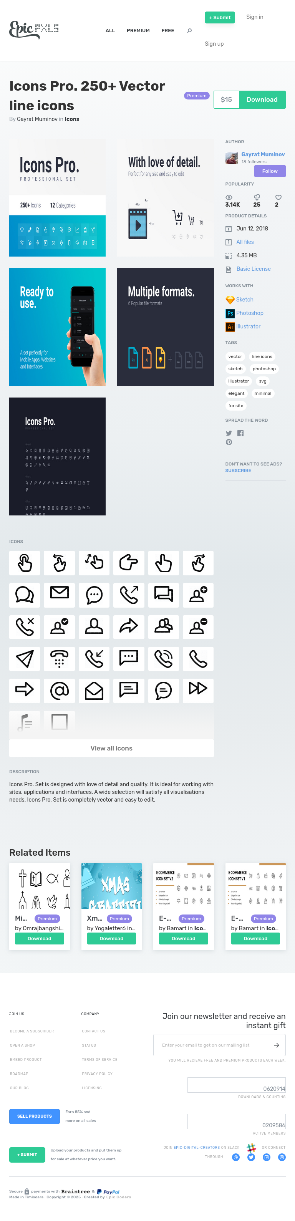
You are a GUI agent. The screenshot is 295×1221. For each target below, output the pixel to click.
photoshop (264, 368)
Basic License (254, 269)
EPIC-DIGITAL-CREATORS (197, 1148)
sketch (236, 368)
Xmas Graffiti (95, 919)
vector (235, 356)
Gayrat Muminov (37, 119)
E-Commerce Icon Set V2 (167, 919)
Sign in (255, 17)
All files (245, 242)
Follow (270, 171)
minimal (263, 393)
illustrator (239, 381)
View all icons (112, 748)
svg (263, 381)
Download (39, 938)
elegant (237, 393)
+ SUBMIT (27, 1154)
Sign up (214, 44)
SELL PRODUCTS (34, 1116)
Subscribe (238, 470)
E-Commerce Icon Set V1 (239, 919)
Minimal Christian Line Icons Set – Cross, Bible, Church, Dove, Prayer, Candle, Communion (23, 919)
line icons (262, 356)
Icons (72, 119)
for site (236, 405)
